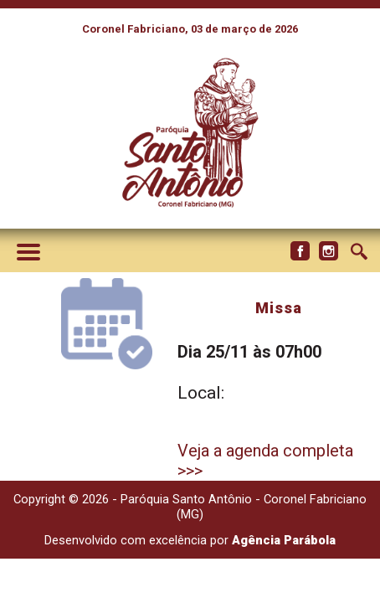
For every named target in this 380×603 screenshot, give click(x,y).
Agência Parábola (284, 540)
